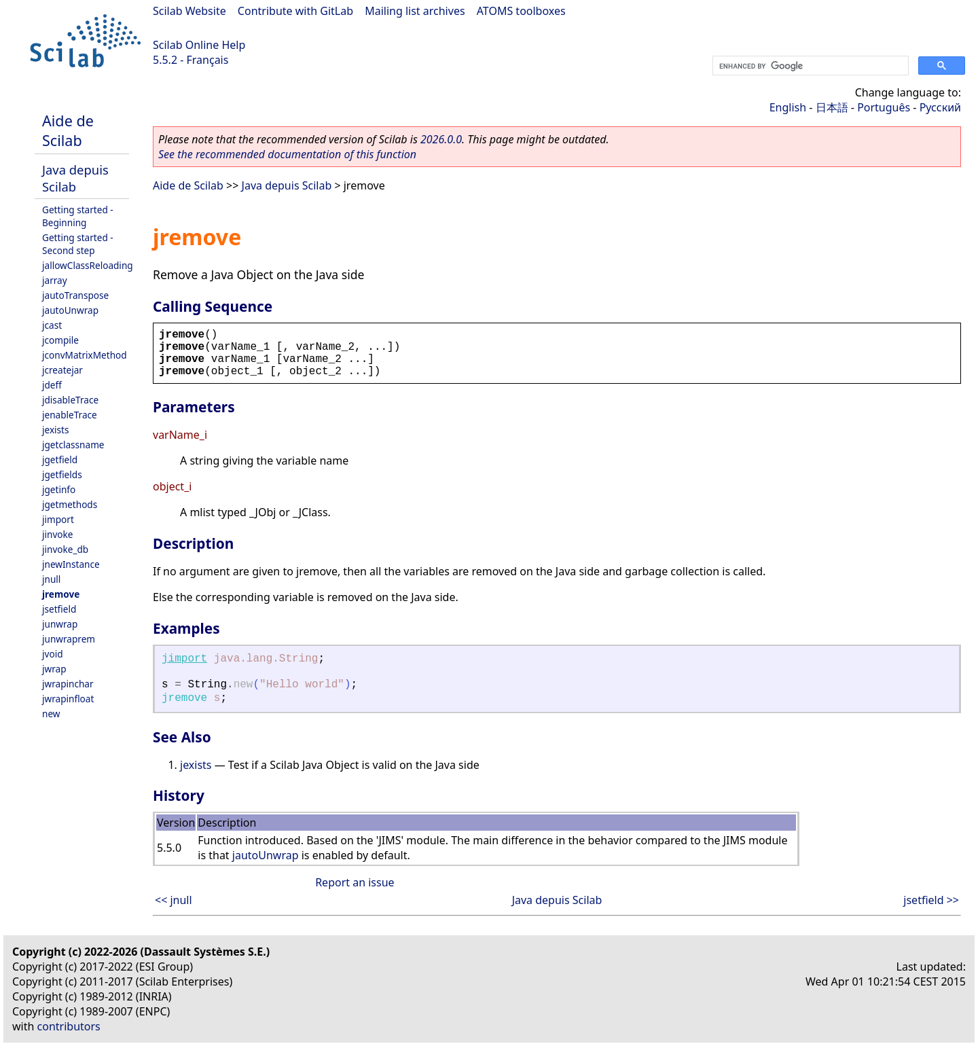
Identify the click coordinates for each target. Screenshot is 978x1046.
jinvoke (57, 534)
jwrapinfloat (68, 698)
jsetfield (59, 608)
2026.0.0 (441, 139)
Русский (940, 107)
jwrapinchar (68, 683)
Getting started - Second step (77, 244)
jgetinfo (58, 489)
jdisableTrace (70, 399)
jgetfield (59, 459)
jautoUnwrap (70, 310)
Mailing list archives (415, 10)
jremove (60, 594)
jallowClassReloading (87, 265)
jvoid (52, 653)
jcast (52, 325)
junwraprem (68, 638)
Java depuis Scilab (75, 178)
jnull (51, 579)
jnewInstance (71, 564)
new (51, 713)
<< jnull (173, 899)
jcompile (60, 339)
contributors (69, 1026)
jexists (55, 429)
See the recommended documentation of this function (287, 154)
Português (883, 107)
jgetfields (62, 474)
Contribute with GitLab (295, 10)
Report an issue (354, 882)
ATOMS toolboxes (521, 10)
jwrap (54, 668)
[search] (809, 66)
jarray (54, 280)
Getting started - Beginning (77, 216)
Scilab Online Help (199, 44)
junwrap (59, 623)
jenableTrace (69, 414)
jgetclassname (73, 444)
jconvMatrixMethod (84, 354)
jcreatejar (62, 369)
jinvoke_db (65, 549)
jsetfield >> (931, 899)
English (787, 107)
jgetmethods (69, 504)
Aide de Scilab (68, 130)
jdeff (52, 384)
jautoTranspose (75, 295)
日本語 (832, 107)
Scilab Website (189, 10)
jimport (58, 519)
